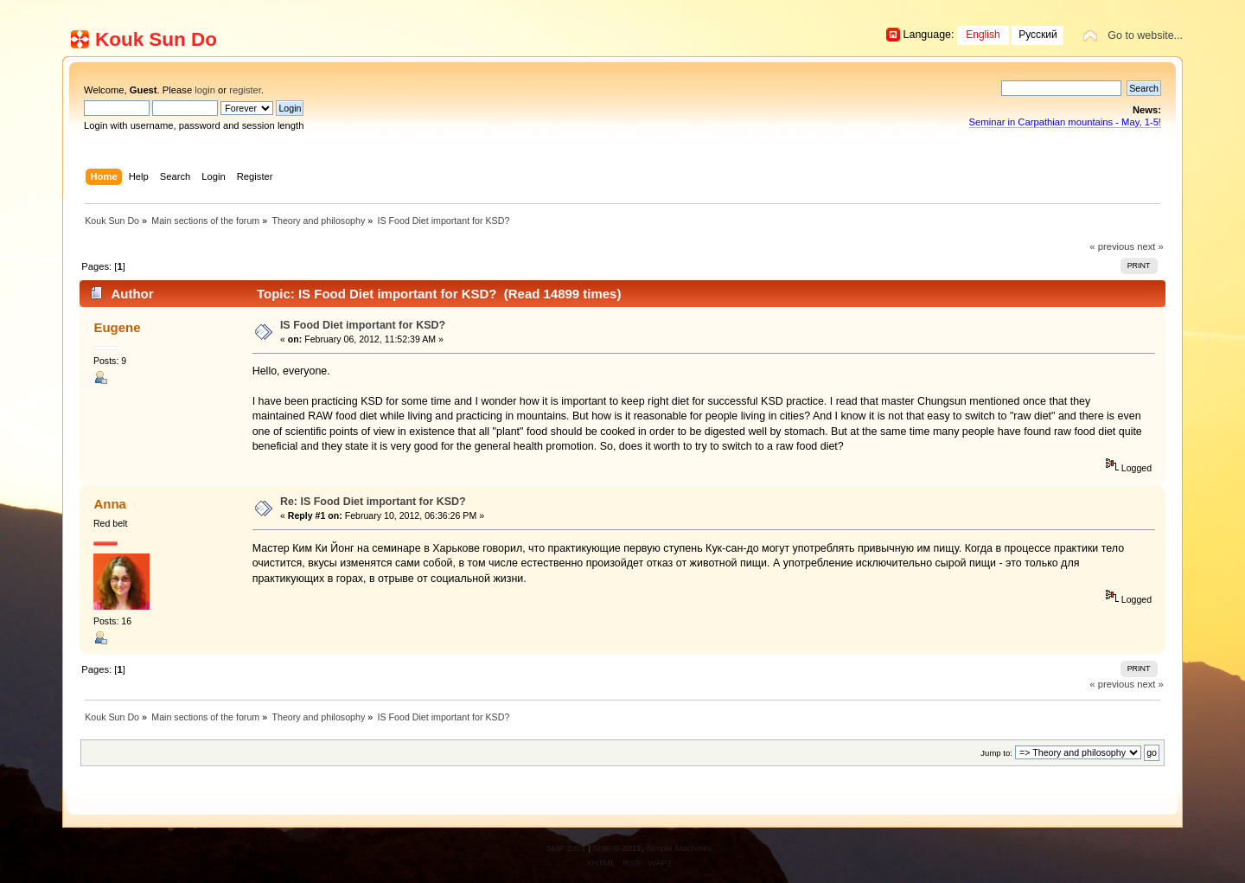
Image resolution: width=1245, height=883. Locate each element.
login (205, 90)
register (245, 90)
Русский (1037, 35)
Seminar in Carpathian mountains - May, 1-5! (1065, 122)
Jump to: (996, 753)
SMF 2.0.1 (566, 848)
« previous (1111, 246)
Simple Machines (679, 848)
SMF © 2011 (617, 848)
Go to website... (1145, 35)
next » (1150, 246)
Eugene (116, 327)
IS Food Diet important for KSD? (362, 325)
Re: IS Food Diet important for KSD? (373, 502)
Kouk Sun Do (156, 39)
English (982, 35)
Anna (109, 503)
